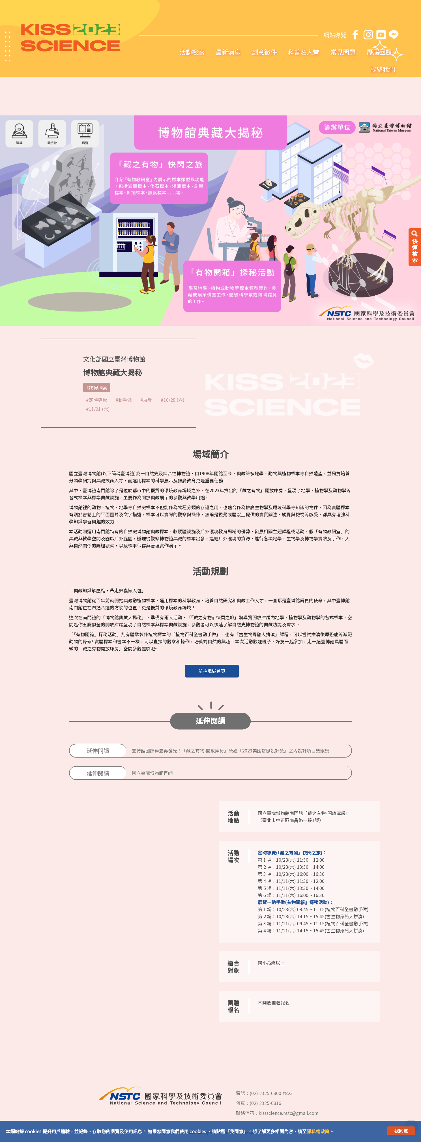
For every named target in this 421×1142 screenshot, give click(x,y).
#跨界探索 (96, 387)
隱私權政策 (318, 1131)
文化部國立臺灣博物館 (114, 358)
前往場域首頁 (211, 671)
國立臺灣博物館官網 (152, 772)
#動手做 (123, 399)
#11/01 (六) (98, 408)
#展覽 (146, 399)
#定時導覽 (96, 399)
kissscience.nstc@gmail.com (289, 1112)
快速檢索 (415, 250)
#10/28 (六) (172, 399)
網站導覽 (335, 34)
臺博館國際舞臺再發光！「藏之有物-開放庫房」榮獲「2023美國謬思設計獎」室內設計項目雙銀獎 (230, 750)
